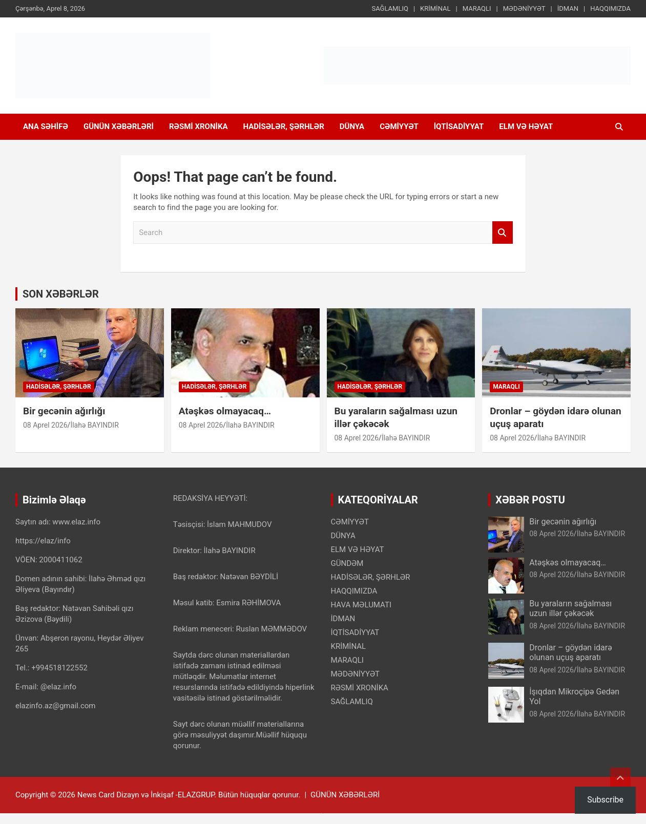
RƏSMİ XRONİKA (198, 126)
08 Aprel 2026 (45, 425)
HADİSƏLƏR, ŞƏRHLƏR (283, 126)
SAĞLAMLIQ (389, 8)
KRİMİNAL (435, 8)
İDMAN (567, 8)
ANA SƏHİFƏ (45, 126)
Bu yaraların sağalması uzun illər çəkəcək (570, 608)
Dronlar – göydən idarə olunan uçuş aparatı (570, 652)
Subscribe (605, 800)
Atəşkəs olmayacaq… (225, 411)
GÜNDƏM (347, 563)
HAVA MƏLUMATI (361, 604)
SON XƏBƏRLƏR (61, 294)
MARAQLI (477, 8)
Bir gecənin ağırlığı (64, 411)
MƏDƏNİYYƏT (524, 8)
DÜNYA (352, 126)
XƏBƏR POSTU (530, 500)
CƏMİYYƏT (399, 126)
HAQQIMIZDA (610, 8)
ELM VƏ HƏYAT (526, 126)
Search (502, 232)
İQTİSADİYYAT (459, 126)
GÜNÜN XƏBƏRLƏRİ (119, 126)
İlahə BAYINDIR (94, 425)
